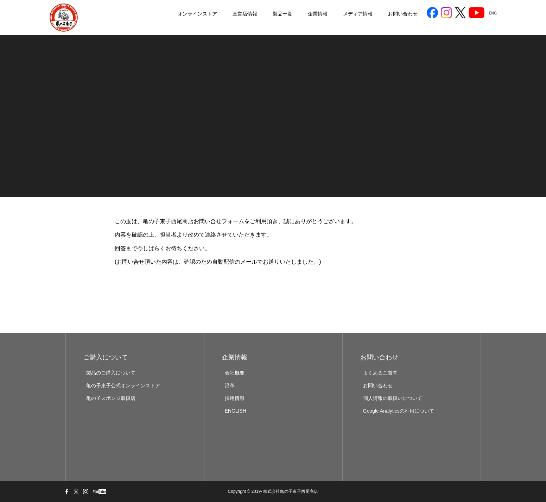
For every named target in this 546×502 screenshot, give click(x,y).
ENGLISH (235, 411)
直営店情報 (225, 14)
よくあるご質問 (380, 373)
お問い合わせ (383, 14)
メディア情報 (338, 14)
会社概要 (235, 373)
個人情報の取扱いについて (392, 398)
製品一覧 (263, 14)
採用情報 (235, 398)
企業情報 (298, 14)
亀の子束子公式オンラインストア (123, 385)
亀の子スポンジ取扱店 (110, 398)
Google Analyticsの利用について (398, 411)
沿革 (230, 385)
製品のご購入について (110, 373)
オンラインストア (177, 14)
